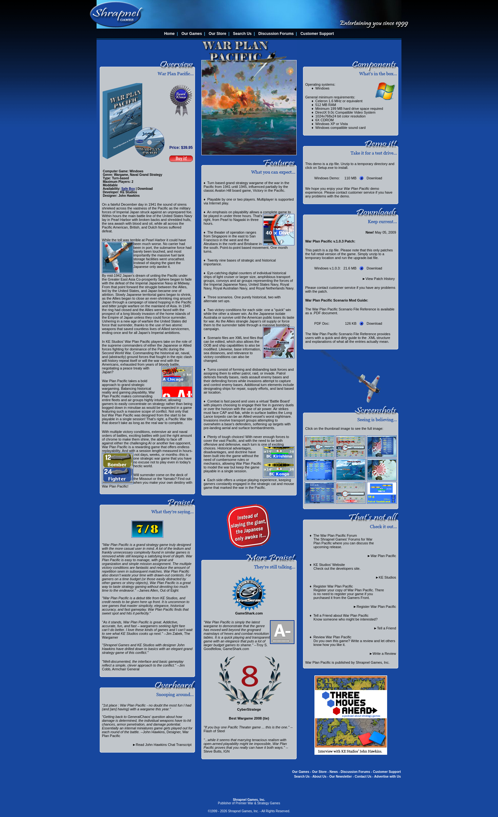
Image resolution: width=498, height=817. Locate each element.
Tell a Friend (386, 628)
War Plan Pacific (383, 556)
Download (374, 178)
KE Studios (387, 577)
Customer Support (317, 33)
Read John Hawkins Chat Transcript (164, 745)
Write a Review (384, 653)
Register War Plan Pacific (376, 606)
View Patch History (380, 279)
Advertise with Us (387, 776)
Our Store (217, 33)
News (334, 772)
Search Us (242, 33)
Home (169, 33)
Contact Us (363, 776)
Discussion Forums (275, 33)
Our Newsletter (340, 776)
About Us (319, 776)
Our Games (191, 33)
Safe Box (128, 188)
